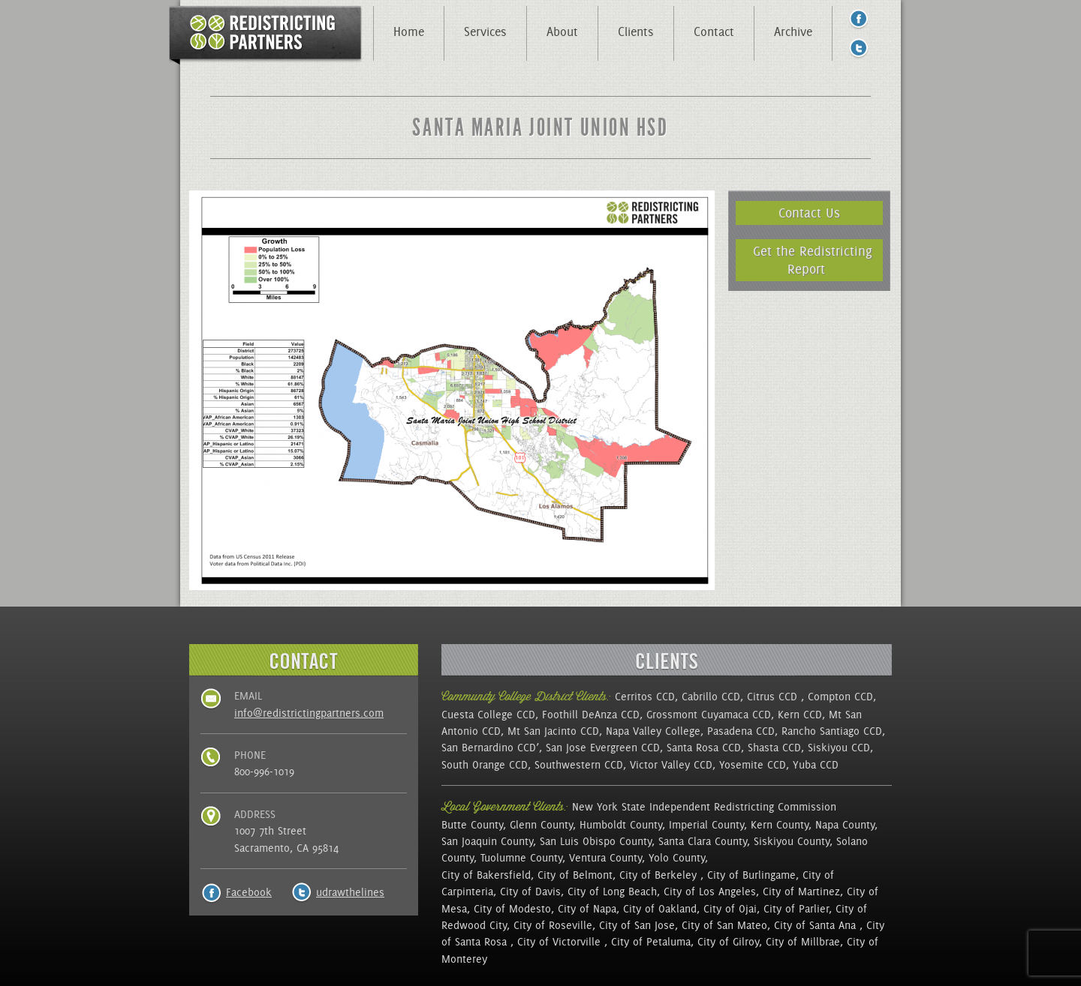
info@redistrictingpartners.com (309, 713)
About (562, 31)
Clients (636, 31)
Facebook (249, 892)
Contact (714, 31)
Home (408, 31)
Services (485, 31)
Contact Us (809, 212)
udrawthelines (350, 892)
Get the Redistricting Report (812, 260)
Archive (793, 31)
